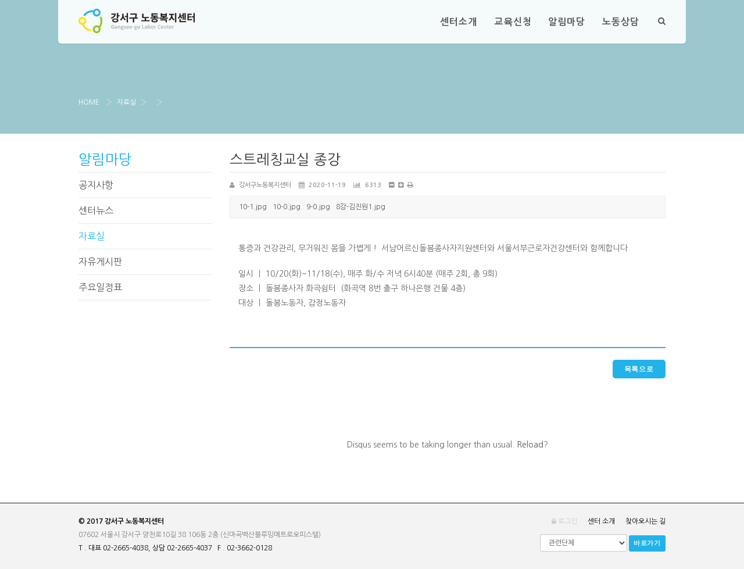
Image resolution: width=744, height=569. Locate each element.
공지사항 (95, 184)
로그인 (564, 521)
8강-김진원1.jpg (360, 206)
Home (88, 102)
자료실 (126, 102)
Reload (530, 445)
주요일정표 (100, 287)
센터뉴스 (95, 210)
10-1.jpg (253, 206)
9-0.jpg (318, 206)
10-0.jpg (287, 206)
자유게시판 (100, 261)
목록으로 (639, 369)
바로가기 (647, 543)
